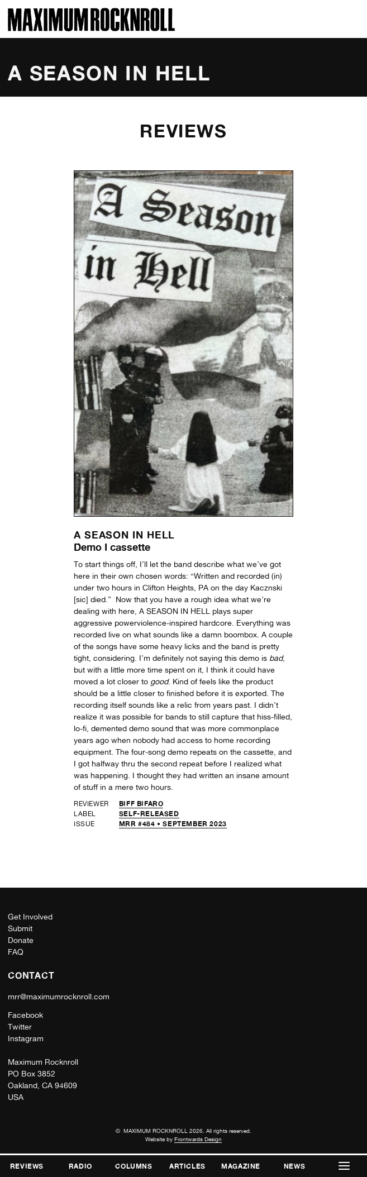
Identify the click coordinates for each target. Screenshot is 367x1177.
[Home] (91, 28)
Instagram (26, 1038)
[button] (344, 1166)
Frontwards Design (198, 1139)
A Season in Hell (124, 534)
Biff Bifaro (141, 803)
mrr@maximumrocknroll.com (58, 996)
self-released (149, 813)
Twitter (20, 1026)
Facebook (25, 1015)
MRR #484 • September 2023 (173, 823)
